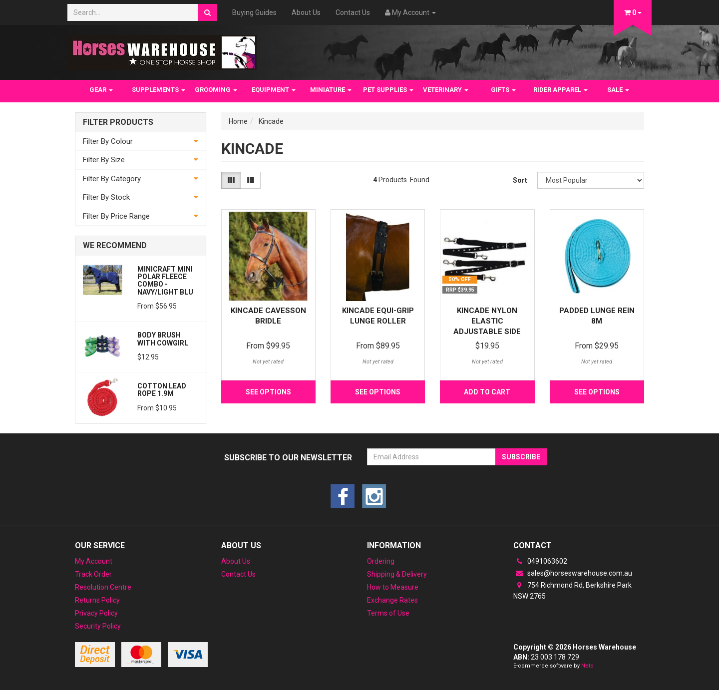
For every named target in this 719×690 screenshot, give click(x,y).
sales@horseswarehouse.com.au (572, 573)
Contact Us (353, 12)
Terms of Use (388, 613)
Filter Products (118, 122)
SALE (618, 89)
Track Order (93, 574)
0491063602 (540, 561)
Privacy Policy (96, 613)
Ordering (380, 561)
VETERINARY (445, 89)
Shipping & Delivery (397, 574)
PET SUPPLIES (388, 89)
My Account (93, 561)
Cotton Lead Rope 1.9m (161, 389)
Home (238, 121)
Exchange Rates (392, 600)
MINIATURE (331, 89)
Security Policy (98, 626)
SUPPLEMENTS (158, 89)
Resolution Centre (103, 587)
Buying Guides (254, 12)
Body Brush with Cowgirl (162, 338)
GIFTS (503, 89)
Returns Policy (97, 600)
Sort (520, 180)
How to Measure (392, 587)
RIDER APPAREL (560, 89)
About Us (306, 12)
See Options (268, 392)
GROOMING (216, 89)
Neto (587, 666)
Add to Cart (487, 392)
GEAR (101, 89)
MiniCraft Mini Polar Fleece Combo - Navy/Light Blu (165, 280)
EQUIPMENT (274, 89)
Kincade (271, 121)
